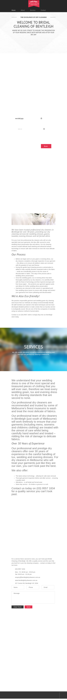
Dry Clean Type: (19, 137)
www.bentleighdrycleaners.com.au (26, 580)
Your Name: (18, 94)
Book (46, 146)
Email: (16, 102)
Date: (15, 114)
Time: (16, 125)
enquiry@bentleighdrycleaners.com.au (27, 577)
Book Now (33, 44)
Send (28, 607)
